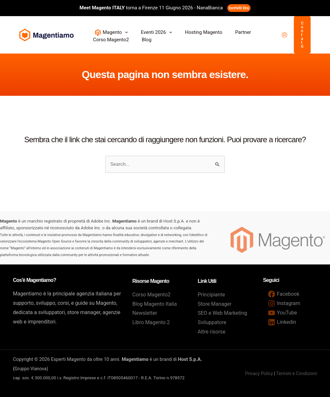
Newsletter (144, 313)
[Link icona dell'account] (284, 35)
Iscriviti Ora (239, 8)
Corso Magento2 (151, 295)
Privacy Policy (259, 373)
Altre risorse (211, 332)
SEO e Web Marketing (222, 313)
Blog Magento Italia (154, 304)
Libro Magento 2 (151, 322)
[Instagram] (284, 303)
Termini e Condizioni (296, 373)
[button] (123, 32)
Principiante (211, 295)
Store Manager (215, 304)
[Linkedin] (282, 322)
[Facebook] (283, 294)
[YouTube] (282, 312)
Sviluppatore (212, 322)
